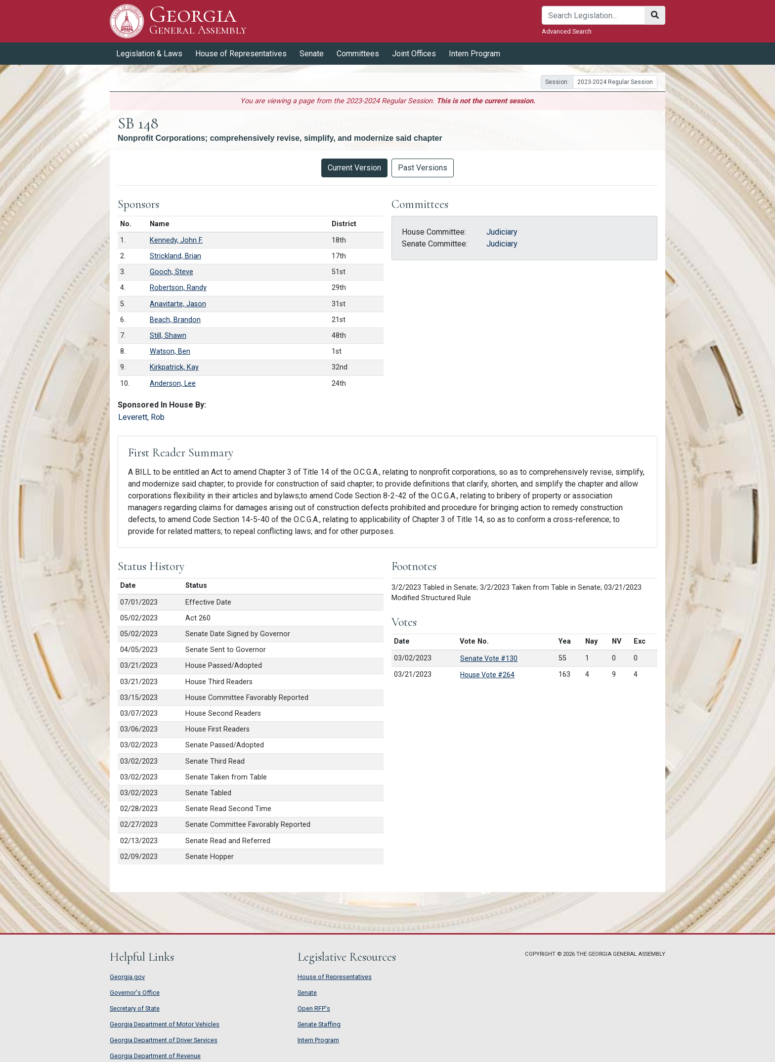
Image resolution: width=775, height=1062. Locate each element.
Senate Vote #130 (488, 658)
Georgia (198, 21)
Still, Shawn (168, 335)
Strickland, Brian (175, 256)
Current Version (354, 167)
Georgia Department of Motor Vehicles (164, 1024)
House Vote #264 (487, 675)
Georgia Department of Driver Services (163, 1040)
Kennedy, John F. (176, 240)
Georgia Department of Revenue (155, 1056)
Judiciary (501, 232)
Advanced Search (567, 31)
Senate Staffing (319, 1024)
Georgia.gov (127, 976)
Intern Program (474, 53)
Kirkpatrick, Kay (174, 367)
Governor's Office (135, 992)
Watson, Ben (170, 351)
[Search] (593, 15)
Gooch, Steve (171, 272)
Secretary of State (135, 1008)
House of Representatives (241, 53)
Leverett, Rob (141, 417)
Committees (358, 53)
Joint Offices (414, 53)
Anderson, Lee (173, 383)
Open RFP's (314, 1008)
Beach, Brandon (175, 320)
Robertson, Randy (178, 288)
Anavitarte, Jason (178, 304)
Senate (312, 53)
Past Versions (422, 167)
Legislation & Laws (149, 53)
